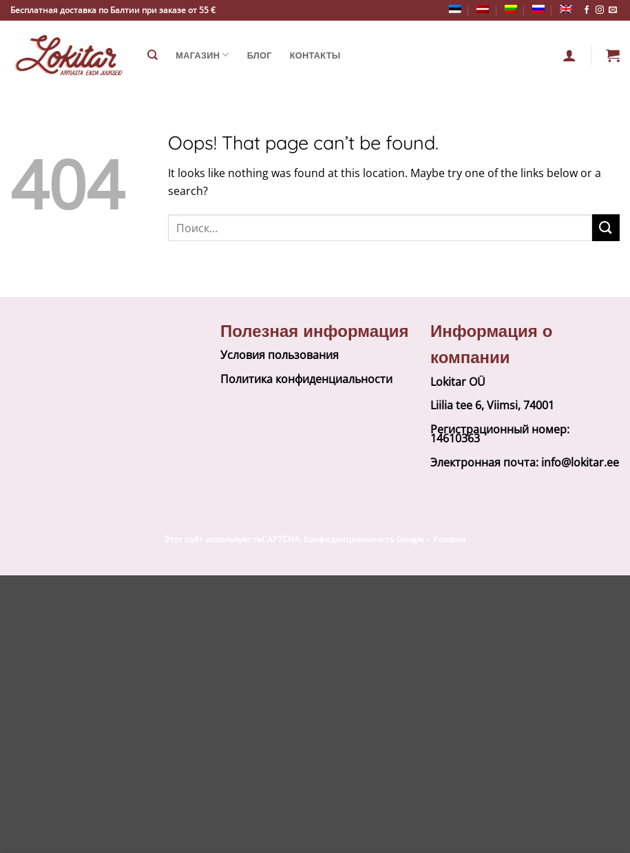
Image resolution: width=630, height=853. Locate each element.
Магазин (202, 54)
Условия (449, 539)
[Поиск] (152, 55)
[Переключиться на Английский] (566, 9)
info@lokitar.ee (580, 462)
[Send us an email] (613, 10)
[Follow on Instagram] (600, 10)
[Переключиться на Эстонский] (455, 9)
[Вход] (569, 55)
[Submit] (606, 227)
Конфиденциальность (349, 539)
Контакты (315, 55)
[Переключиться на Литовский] (511, 9)
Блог (259, 55)
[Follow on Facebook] (586, 10)
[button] (613, 55)
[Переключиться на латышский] (482, 9)
